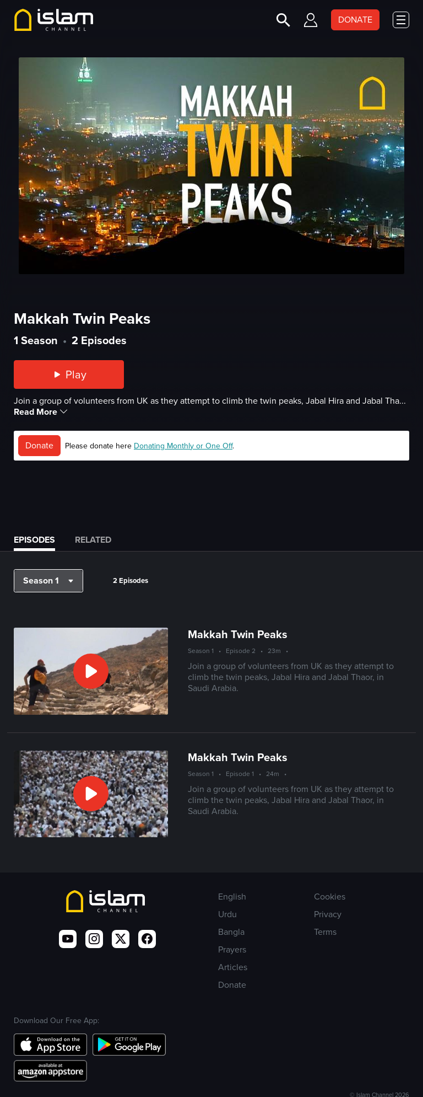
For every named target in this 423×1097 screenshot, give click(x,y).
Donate (39, 445)
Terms (325, 931)
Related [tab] (93, 539)
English (232, 896)
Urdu (227, 914)
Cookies (329, 896)
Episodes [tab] (34, 539)
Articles (232, 967)
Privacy (327, 914)
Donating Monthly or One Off (183, 446)
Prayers (232, 949)
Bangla (231, 931)
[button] (48, 581)
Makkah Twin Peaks (238, 634)
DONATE (355, 19)
